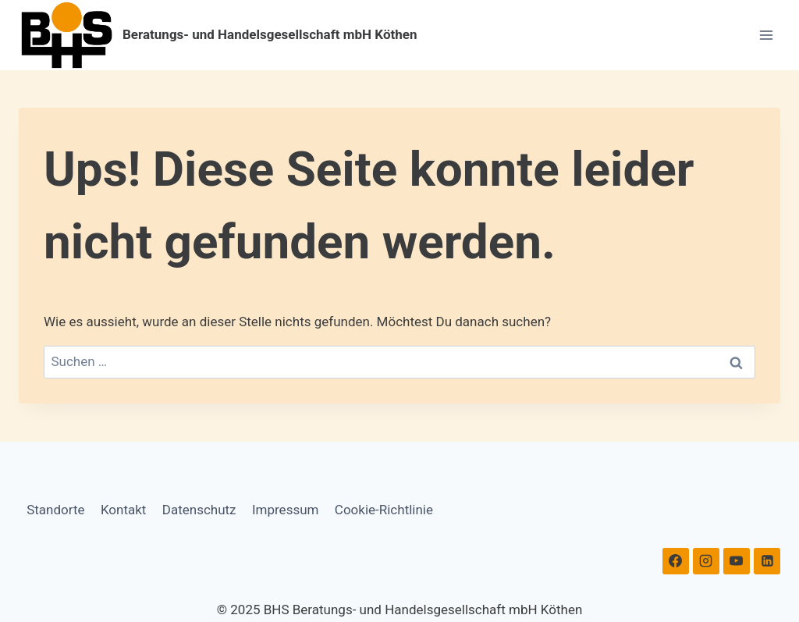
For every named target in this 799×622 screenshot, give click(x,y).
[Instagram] (706, 561)
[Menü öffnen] (765, 35)
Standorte (55, 509)
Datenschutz (199, 509)
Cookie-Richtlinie (384, 509)
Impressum (285, 509)
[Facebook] (675, 561)
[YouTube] (736, 561)
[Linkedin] (767, 561)
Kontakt (124, 509)
